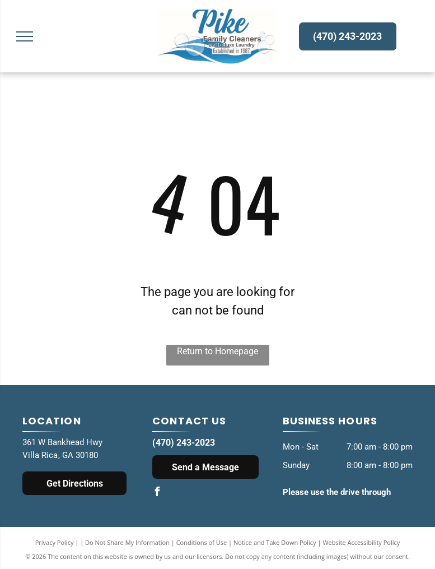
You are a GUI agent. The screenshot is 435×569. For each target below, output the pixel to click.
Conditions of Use (201, 542)
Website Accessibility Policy (361, 542)
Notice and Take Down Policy (274, 542)
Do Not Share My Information (127, 542)
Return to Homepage (217, 351)
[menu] (24, 36)
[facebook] (156, 493)
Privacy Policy (54, 542)
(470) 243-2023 (183, 442)
